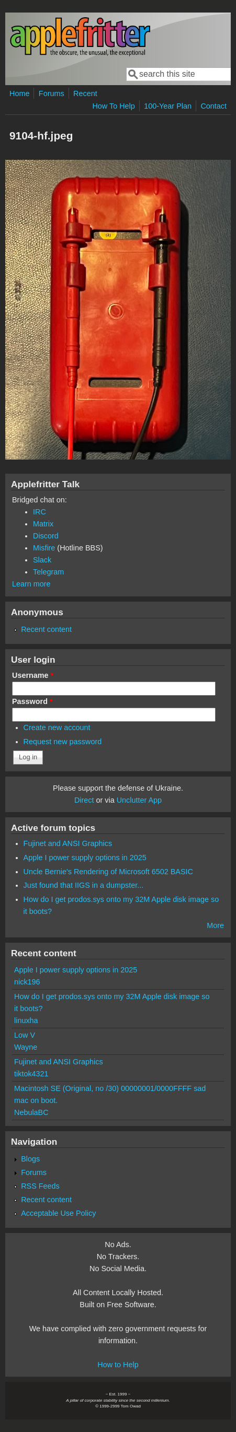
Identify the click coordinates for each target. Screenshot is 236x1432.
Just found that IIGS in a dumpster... (84, 885)
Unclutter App (139, 800)
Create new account (57, 727)
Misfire (44, 548)
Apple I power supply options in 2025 (85, 857)
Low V (24, 1035)
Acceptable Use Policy (58, 1213)
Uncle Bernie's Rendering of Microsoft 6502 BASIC (108, 871)
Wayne (25, 1047)
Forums (51, 93)
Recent (85, 93)
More (215, 925)
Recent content (46, 629)
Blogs (30, 1159)
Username (32, 675)
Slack (42, 560)
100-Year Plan (168, 106)
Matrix (43, 524)
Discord (46, 536)
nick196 (27, 982)
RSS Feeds (40, 1186)
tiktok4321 (31, 1074)
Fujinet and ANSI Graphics (68, 843)
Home (19, 93)
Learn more (31, 584)
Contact (213, 106)
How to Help (117, 1364)
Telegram (48, 572)
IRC (39, 512)
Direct (84, 800)
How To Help (113, 106)
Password (32, 701)
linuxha (26, 1020)
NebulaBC (31, 1112)
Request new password (63, 741)
